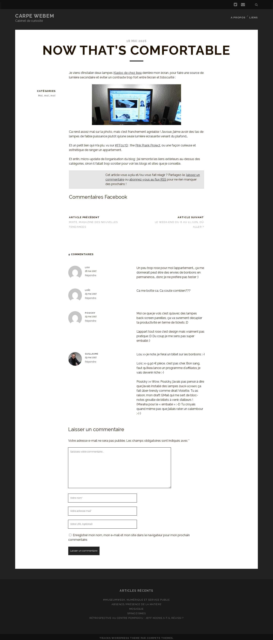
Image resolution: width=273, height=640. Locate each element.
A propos (238, 16)
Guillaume (91, 351)
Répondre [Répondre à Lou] (90, 273)
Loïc (87, 288)
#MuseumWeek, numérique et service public (136, 597)
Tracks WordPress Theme (119, 635)
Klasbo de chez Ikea (127, 70)
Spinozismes (136, 611)
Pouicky (90, 310)
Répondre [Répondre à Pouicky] (90, 318)
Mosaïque (136, 606)
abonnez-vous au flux (147, 177)
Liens (254, 16)
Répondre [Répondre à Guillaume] (90, 359)
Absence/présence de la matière (136, 602)
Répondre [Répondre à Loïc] (90, 295)
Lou (87, 265)
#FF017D (121, 143)
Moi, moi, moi (47, 93)
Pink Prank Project (147, 143)
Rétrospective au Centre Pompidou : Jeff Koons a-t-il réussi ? (136, 615)
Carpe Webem (34, 16)
